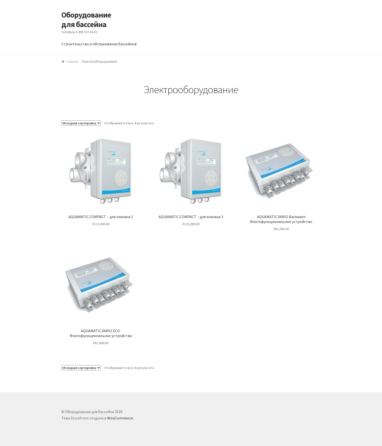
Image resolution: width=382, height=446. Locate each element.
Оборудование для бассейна (86, 19)
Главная (72, 61)
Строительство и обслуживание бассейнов (99, 43)
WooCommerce (120, 418)
